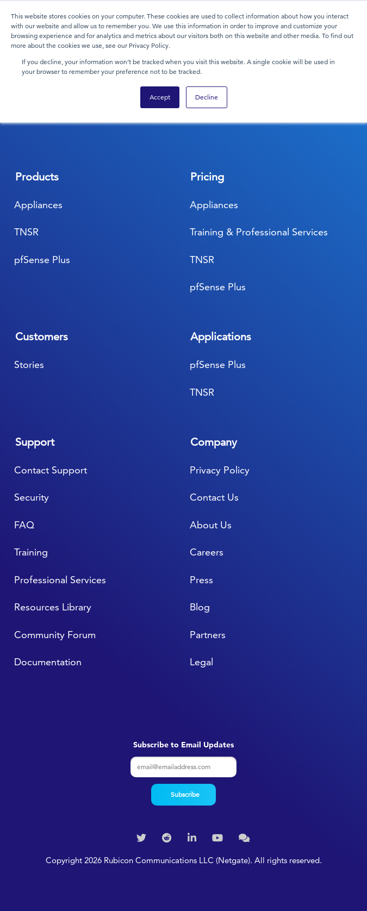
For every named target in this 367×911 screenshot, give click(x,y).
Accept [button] (160, 97)
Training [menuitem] (31, 552)
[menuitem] (142, 838)
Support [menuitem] (34, 441)
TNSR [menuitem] (26, 232)
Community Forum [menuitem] (55, 634)
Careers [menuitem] (206, 552)
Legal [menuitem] (201, 662)
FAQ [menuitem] (24, 525)
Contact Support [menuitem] (50, 470)
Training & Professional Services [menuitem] (259, 232)
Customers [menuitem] (41, 336)
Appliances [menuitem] (38, 204)
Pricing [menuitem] (207, 176)
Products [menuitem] (37, 176)
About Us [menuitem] (211, 525)
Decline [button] (206, 97)
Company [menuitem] (213, 441)
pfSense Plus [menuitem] (42, 259)
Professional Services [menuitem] (60, 579)
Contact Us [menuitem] (214, 497)
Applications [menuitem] (220, 336)
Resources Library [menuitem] (52, 607)
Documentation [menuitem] (48, 662)
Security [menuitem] (31, 497)
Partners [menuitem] (208, 634)
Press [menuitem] (201, 579)
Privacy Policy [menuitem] (220, 470)
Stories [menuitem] (29, 364)
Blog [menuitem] (200, 607)
